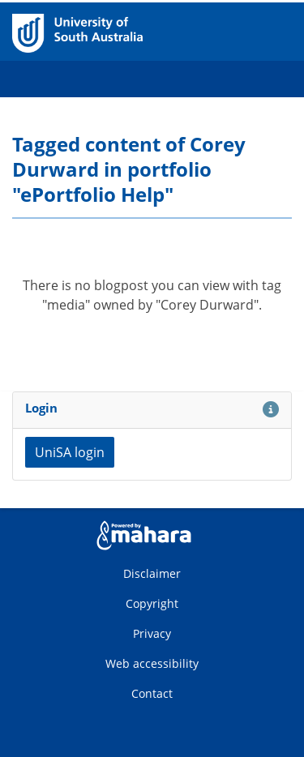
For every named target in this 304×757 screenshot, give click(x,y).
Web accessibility (152, 663)
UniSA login (70, 452)
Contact (152, 693)
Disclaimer (152, 573)
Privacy (152, 633)
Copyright (152, 603)
